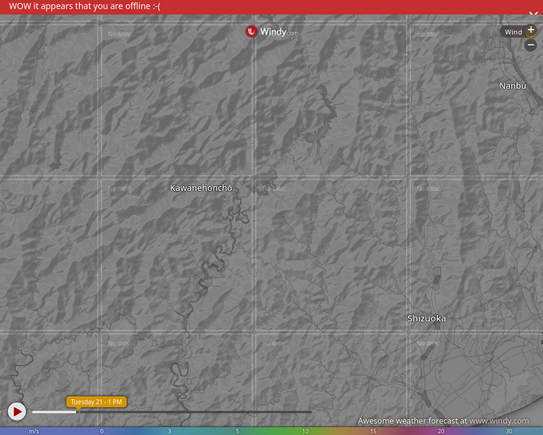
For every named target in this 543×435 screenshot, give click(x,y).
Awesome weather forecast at (443, 420)
